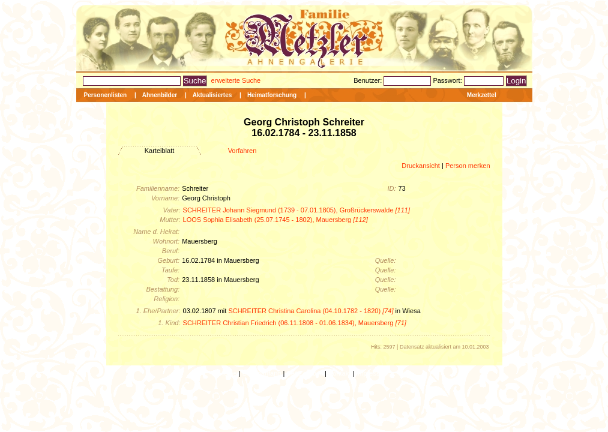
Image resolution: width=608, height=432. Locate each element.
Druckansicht (421, 165)
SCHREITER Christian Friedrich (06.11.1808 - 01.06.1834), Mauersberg (294, 322)
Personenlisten (105, 95)
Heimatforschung (271, 95)
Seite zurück (304, 373)
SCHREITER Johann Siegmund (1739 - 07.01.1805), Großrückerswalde (296, 210)
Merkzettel (481, 95)
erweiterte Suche (236, 80)
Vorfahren (242, 150)
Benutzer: (369, 80)
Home (227, 373)
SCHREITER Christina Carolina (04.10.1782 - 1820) (310, 310)
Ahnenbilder (159, 95)
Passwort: (448, 80)
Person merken (467, 165)
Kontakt (339, 373)
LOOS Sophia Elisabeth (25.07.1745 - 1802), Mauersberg (275, 219)
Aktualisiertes (212, 95)
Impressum (372, 373)
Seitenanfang (261, 373)
